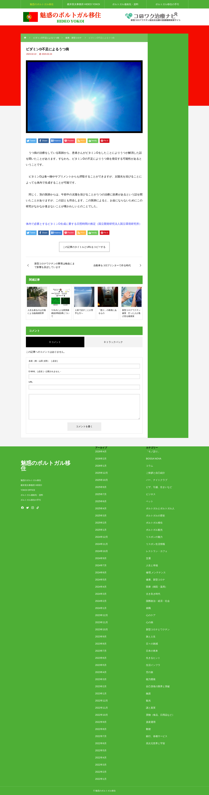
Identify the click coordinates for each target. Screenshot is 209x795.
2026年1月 (101, 465)
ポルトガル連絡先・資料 (127, 4)
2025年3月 (101, 515)
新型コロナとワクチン (158, 629)
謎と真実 (150, 707)
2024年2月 (101, 601)
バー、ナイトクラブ (156, 480)
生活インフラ (153, 665)
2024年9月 (101, 558)
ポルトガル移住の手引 (167, 4)
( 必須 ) (43, 361)
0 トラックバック (113, 342)
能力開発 (150, 679)
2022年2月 (101, 771)
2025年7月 (101, 494)
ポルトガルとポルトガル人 (160, 508)
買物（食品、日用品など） (160, 714)
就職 (148, 608)
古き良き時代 (153, 593)
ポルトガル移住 (154, 522)
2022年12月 (101, 700)
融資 (148, 693)
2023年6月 (101, 658)
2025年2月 (101, 522)
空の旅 (149, 672)
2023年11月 (101, 622)
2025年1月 (101, 529)
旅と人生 (150, 636)
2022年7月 (101, 736)
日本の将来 (152, 650)
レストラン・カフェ (156, 551)
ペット (149, 501)
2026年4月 (101, 451)
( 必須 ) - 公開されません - (45, 371)
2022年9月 (101, 722)
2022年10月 (101, 714)
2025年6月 (101, 501)
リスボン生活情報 (155, 544)
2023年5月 (101, 665)
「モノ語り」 (153, 451)
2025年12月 (101, 472)
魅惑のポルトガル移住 (42, 4)
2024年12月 (101, 537)
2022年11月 (101, 707)
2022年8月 (101, 729)
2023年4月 (101, 672)
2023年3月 (101, 679)
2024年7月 (101, 565)
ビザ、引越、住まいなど (159, 487)
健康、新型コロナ (155, 579)
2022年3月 (101, 764)
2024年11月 (101, 544)
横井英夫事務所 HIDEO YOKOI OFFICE (83, 5)
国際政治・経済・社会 (158, 601)
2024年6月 (101, 572)
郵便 (148, 729)
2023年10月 (101, 629)
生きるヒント (153, 658)
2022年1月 (101, 779)
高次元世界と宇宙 (155, 743)
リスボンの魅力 (154, 537)
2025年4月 (101, 508)
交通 (148, 558)
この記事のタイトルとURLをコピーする (84, 247)
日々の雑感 (152, 643)
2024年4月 (101, 586)
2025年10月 (101, 480)
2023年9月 (101, 636)
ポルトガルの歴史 (155, 515)
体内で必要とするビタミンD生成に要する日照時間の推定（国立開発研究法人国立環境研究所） (84, 223)
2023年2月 (101, 686)
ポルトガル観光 (154, 529)
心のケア (150, 615)
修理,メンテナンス (156, 572)
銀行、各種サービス (156, 736)
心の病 (149, 622)
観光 (148, 700)
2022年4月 (101, 757)
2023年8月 (101, 643)
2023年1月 (101, 693)
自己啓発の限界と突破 (158, 686)
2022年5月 (101, 750)
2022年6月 (101, 743)
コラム (149, 465)
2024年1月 (101, 608)
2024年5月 (101, 579)
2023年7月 (101, 650)
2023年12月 (101, 615)
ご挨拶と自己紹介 (155, 472)
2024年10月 (101, 551)
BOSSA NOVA (153, 458)
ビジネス (150, 494)
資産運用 (150, 722)
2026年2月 (101, 458)
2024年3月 (101, 593)
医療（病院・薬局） (156, 586)
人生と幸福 (152, 565)
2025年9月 (101, 487)
